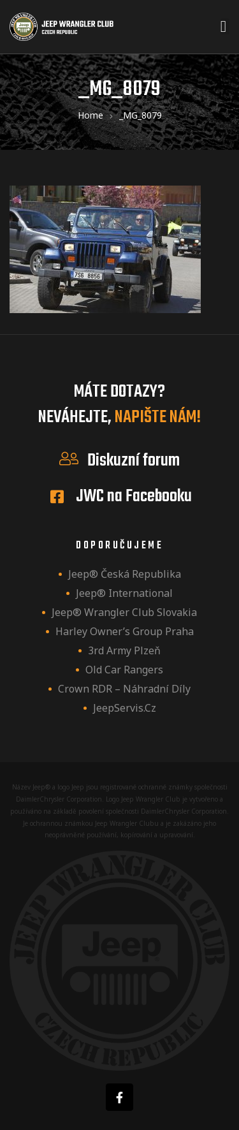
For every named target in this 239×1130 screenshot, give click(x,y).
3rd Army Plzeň (124, 650)
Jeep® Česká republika (124, 574)
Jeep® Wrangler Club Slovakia (124, 612)
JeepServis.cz (124, 708)
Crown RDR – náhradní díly (124, 689)
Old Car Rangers (124, 670)
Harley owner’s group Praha (124, 631)
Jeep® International (124, 593)
